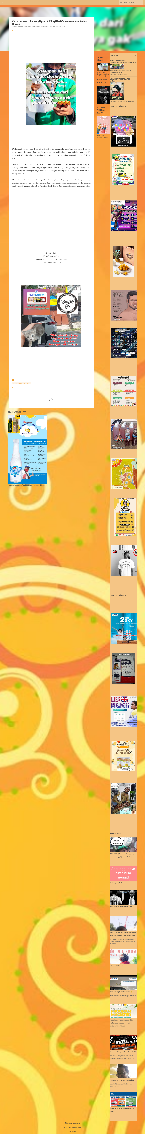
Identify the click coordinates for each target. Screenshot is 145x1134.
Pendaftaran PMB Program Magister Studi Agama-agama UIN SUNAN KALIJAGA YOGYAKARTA (121, 1023)
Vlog (28, 383)
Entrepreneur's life (19, 383)
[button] (13, 30)
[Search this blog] (133, 2)
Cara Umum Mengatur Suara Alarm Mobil (123, 1052)
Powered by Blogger (72, 1123)
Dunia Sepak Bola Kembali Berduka (121, 906)
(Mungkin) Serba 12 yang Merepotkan (122, 1080)
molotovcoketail (77, 1127)
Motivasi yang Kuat (116, 883)
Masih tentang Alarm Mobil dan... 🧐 (121, 992)
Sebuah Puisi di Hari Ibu (117, 966)
